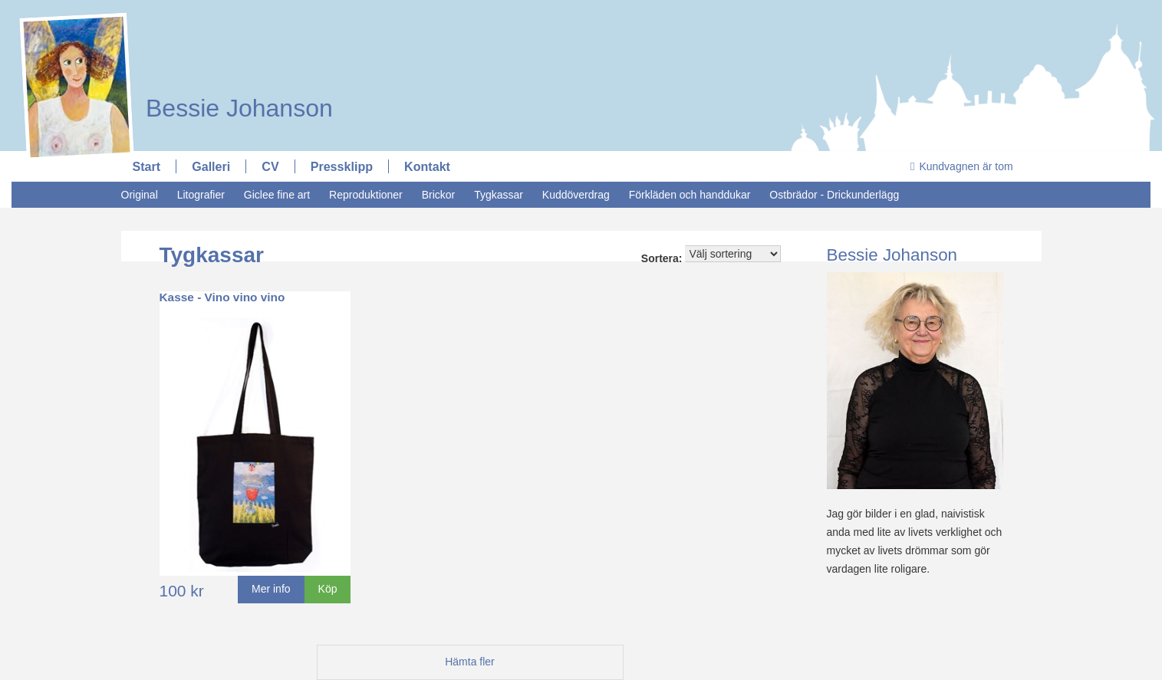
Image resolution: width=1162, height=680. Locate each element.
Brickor (439, 195)
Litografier (201, 195)
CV (270, 166)
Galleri (211, 166)
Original (139, 195)
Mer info (271, 589)
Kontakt (427, 166)
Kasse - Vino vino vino (222, 297)
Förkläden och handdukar (690, 195)
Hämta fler (470, 661)
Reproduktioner (366, 195)
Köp (327, 589)
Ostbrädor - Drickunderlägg (834, 195)
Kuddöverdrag (576, 195)
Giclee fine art (277, 195)
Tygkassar (498, 195)
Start (147, 166)
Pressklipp (342, 166)
